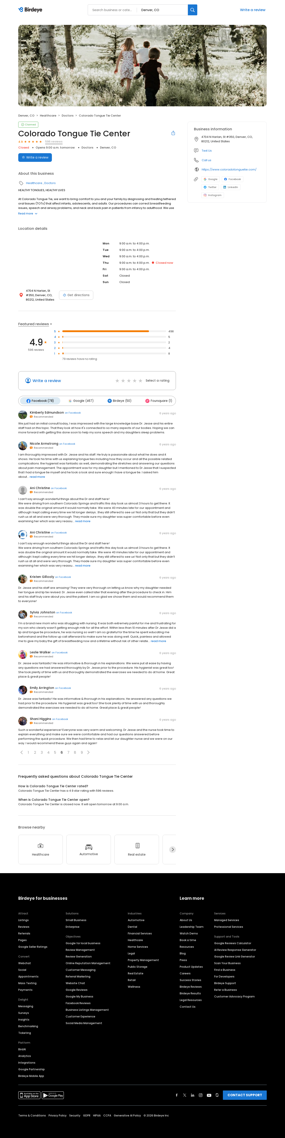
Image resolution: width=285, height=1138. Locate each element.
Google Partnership (31, 1068)
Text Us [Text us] (207, 151)
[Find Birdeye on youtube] (209, 1094)
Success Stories (190, 979)
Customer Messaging (81, 969)
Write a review (252, 9)
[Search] (192, 9)
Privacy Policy (58, 1114)
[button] (21, 752)
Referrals (24, 932)
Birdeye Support (225, 982)
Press (183, 959)
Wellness (134, 986)
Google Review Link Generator (234, 956)
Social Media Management (84, 1022)
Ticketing (24, 1032)
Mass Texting (27, 982)
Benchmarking (28, 1025)
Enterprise (72, 926)
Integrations (26, 1062)
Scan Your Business (227, 962)
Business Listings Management (87, 1009)
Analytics (24, 1055)
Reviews (23, 926)
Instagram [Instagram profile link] (213, 195)
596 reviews (54, 141)
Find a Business (224, 969)
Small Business (76, 919)
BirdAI (22, 1048)
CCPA (107, 1114)
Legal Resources (191, 999)
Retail (132, 979)
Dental (132, 926)
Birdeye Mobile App (31, 1075)
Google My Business (79, 995)
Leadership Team (192, 926)
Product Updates (191, 966)
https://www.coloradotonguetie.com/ (229, 169)
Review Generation (79, 956)
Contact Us (187, 1006)
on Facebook (73, 412)
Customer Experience (80, 1015)
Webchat (24, 962)
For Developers (224, 975)
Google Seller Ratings (32, 946)
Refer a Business (225, 989)
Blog (183, 952)
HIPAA (97, 1114)
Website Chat (75, 982)
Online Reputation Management (88, 962)
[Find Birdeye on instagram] (200, 1094)
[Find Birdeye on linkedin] (192, 1094)
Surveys (23, 1012)
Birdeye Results (190, 992)
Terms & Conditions (32, 1114)
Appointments (28, 975)
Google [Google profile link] (210, 179)
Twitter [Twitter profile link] (210, 187)
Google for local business (83, 942)
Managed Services (226, 919)
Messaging (25, 1005)
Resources (187, 946)
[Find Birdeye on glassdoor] (217, 1094)
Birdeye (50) (117, 400)
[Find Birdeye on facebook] (177, 1094)
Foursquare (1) (155, 400)
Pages (22, 939)
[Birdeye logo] (31, 10)
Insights (23, 1019)
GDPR (86, 1114)
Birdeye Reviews (191, 986)
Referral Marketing (78, 975)
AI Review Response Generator (235, 949)
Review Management (80, 949)
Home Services (138, 946)
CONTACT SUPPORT (245, 1094)
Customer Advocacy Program (234, 995)
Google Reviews (77, 989)
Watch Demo (189, 932)
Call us (206, 160)
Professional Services (228, 926)
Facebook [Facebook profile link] (232, 179)
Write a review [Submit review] (35, 157)
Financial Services (140, 932)
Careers (185, 972)
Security (74, 1114)
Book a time (188, 939)
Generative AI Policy (127, 1114)
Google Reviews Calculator (232, 942)
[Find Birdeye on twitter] (184, 1094)
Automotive (136, 919)
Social (22, 969)
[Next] (172, 849)
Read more (27, 213)
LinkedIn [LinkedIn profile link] (230, 187)
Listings (23, 919)
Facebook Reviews (78, 1002)
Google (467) (79, 400)
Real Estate (135, 972)
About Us (186, 919)
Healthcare (48, 115)
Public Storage (137, 966)
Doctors (67, 115)
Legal (131, 952)
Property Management (143, 959)
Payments (25, 989)
